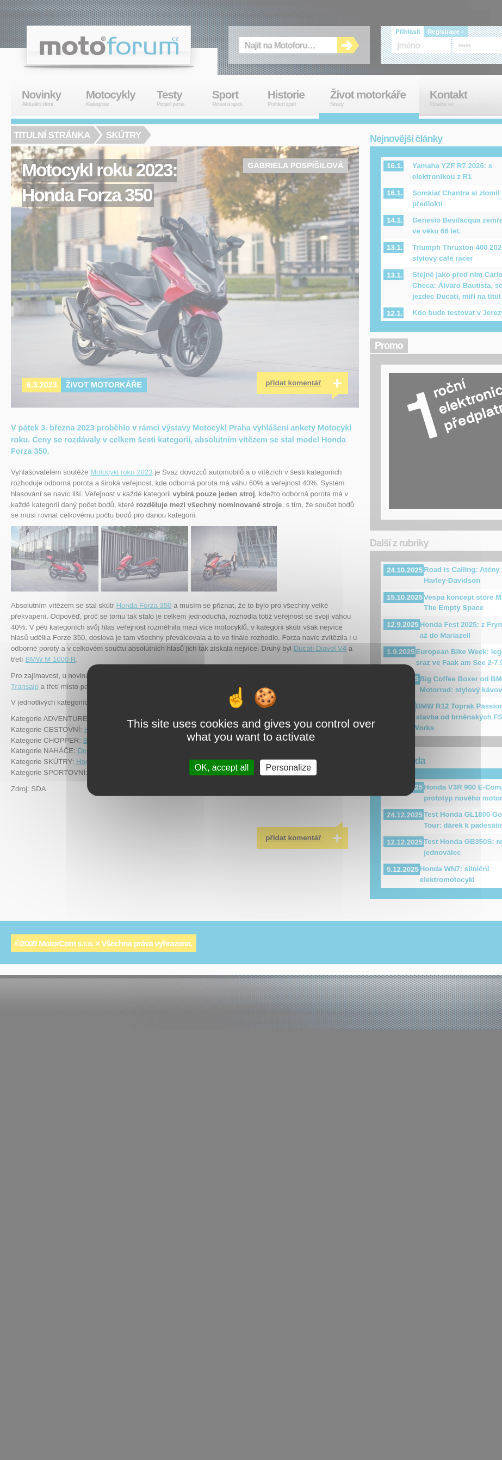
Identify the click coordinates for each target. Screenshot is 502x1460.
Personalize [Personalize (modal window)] (289, 767)
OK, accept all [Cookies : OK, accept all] (222, 767)
